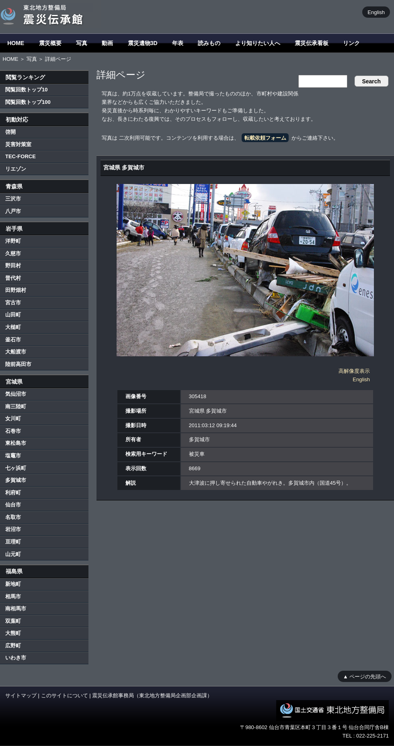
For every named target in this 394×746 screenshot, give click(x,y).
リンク (351, 43)
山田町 (13, 315)
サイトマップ (21, 695)
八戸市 (13, 211)
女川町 (13, 418)
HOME (15, 43)
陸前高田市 (18, 364)
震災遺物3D (143, 43)
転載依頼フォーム (265, 138)
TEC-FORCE (20, 156)
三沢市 (13, 199)
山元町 (13, 554)
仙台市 (13, 505)
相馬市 (13, 596)
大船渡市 (15, 352)
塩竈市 (13, 456)
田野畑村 (15, 290)
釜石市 (13, 340)
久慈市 (13, 253)
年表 (177, 43)
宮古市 (13, 303)
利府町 (13, 493)
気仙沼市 (15, 394)
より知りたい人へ (257, 43)
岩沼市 (13, 529)
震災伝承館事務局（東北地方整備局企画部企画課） (152, 695)
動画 (107, 43)
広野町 (13, 646)
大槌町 (13, 327)
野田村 (13, 265)
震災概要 (50, 43)
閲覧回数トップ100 (28, 102)
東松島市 (15, 443)
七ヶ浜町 (15, 468)
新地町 (13, 584)
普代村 (13, 278)
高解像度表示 (354, 371)
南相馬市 (15, 608)
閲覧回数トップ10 (26, 90)
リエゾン (15, 169)
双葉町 (13, 621)
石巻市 (13, 431)
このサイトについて (64, 695)
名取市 (13, 517)
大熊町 (13, 633)
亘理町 (13, 542)
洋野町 (13, 241)
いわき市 (15, 658)
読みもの (209, 43)
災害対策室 (18, 144)
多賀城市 (15, 480)
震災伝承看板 (311, 43)
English (376, 12)
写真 (81, 43)
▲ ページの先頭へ (364, 676)
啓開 (10, 132)
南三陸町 (15, 406)
